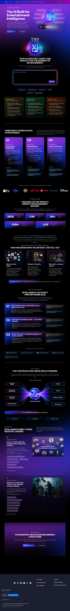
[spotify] (31, 583)
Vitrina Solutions (41, 2)
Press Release (40, 585)
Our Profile (39, 579)
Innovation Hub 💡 (23, 2)
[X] (27, 583)
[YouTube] (24, 583)
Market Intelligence (39, 93)
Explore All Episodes (11, 470)
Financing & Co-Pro (22, 89)
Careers (56, 579)
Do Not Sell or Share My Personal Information (13, 605)
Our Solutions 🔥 (41, 582)
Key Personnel (30, 93)
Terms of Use (5, 599)
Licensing (49, 89)
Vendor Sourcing (42, 89)
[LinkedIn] (15, 583)
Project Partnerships (32, 89)
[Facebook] (21, 583)
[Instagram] (18, 583)
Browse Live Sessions (11, 514)
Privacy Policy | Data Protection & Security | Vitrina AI (16, 603)
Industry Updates (58, 582)
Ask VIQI (53, 81)
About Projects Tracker (60, 585)
